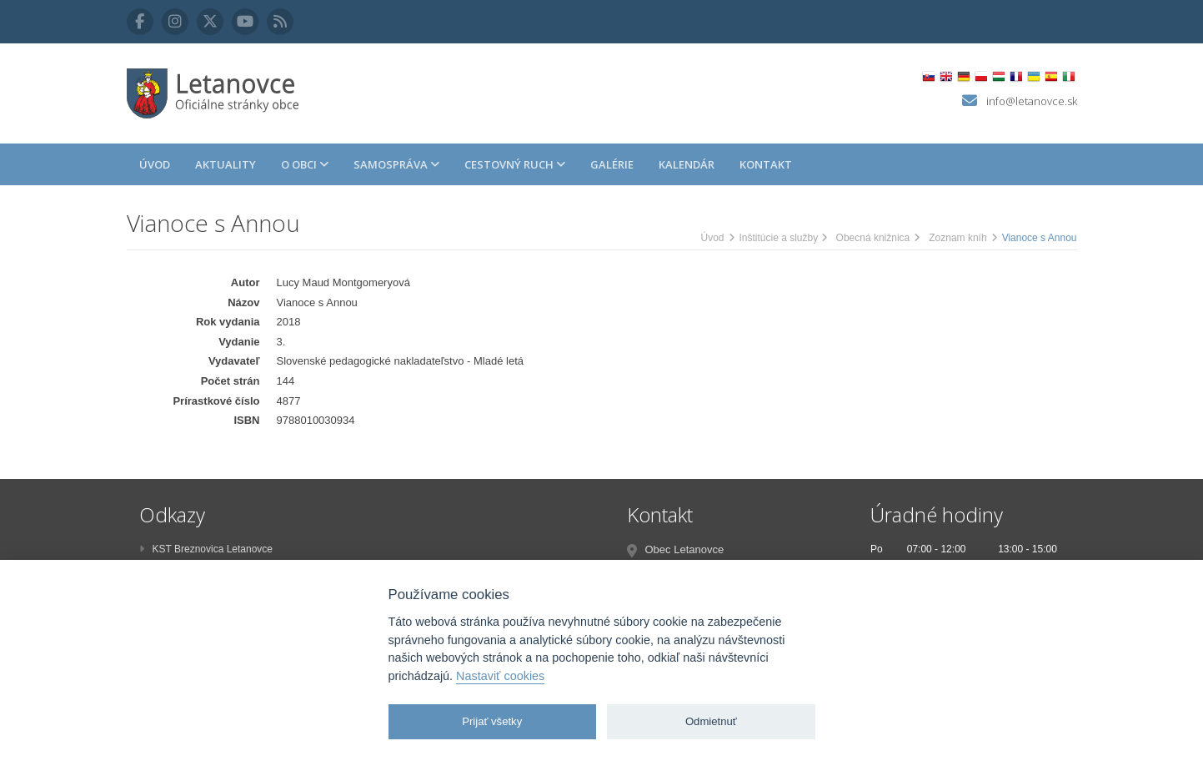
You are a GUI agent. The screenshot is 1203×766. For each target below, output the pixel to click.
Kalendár (686, 164)
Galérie (612, 164)
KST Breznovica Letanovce (206, 549)
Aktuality (225, 164)
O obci (304, 164)
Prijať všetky (492, 721)
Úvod (154, 164)
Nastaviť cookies (500, 676)
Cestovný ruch (514, 164)
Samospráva (396, 164)
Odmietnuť (711, 721)
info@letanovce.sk (1031, 100)
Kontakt (765, 164)
